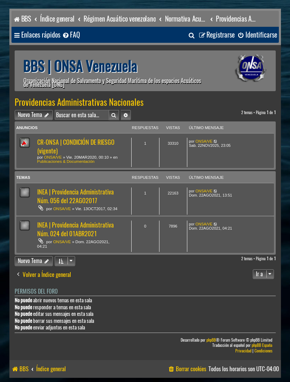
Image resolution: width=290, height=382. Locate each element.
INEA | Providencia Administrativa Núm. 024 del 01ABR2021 (75, 229)
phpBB (211, 340)
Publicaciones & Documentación (66, 161)
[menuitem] (71, 35)
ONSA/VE (53, 157)
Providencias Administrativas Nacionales (79, 102)
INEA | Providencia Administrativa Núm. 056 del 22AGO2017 (75, 196)
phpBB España (262, 345)
